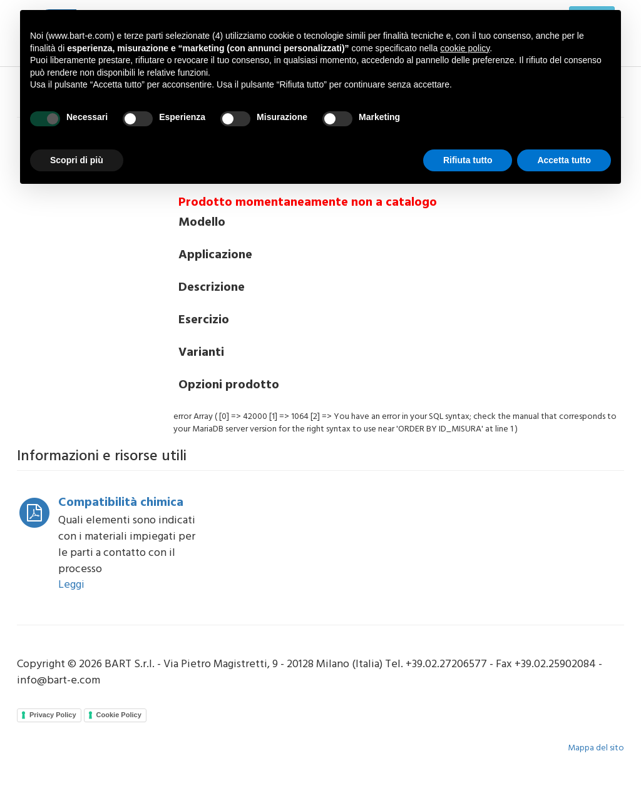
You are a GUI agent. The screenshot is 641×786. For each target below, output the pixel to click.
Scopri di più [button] (76, 160)
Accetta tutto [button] (564, 160)
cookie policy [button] (465, 48)
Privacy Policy (52, 714)
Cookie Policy (118, 714)
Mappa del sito (596, 748)
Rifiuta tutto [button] (468, 160)
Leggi (71, 585)
